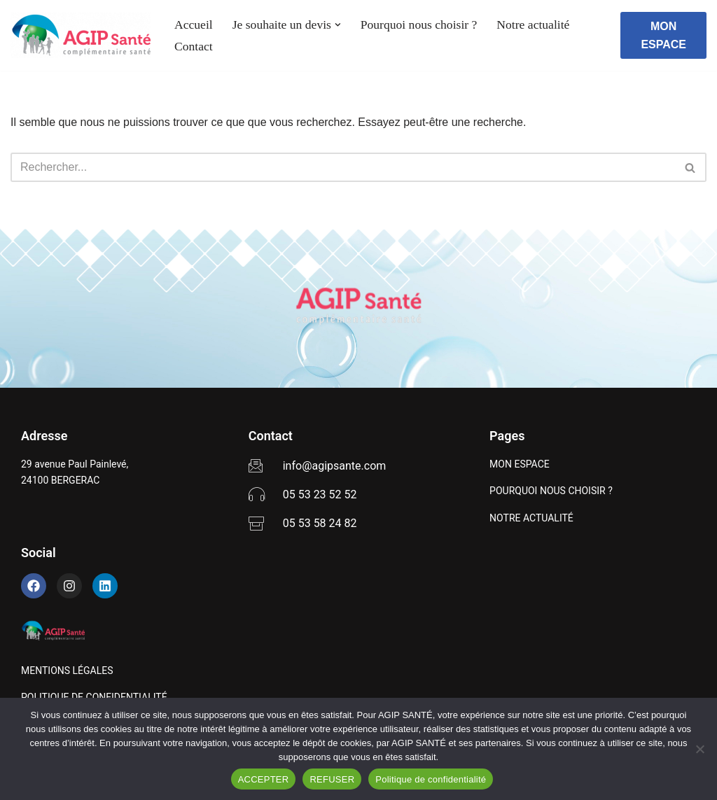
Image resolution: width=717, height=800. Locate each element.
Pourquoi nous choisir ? (419, 24)
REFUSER (331, 779)
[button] (338, 25)
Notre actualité (532, 24)
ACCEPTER (263, 779)
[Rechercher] (343, 167)
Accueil (193, 24)
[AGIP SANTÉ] (81, 35)
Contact (193, 46)
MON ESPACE (663, 35)
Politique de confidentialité (430, 779)
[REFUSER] (699, 749)
